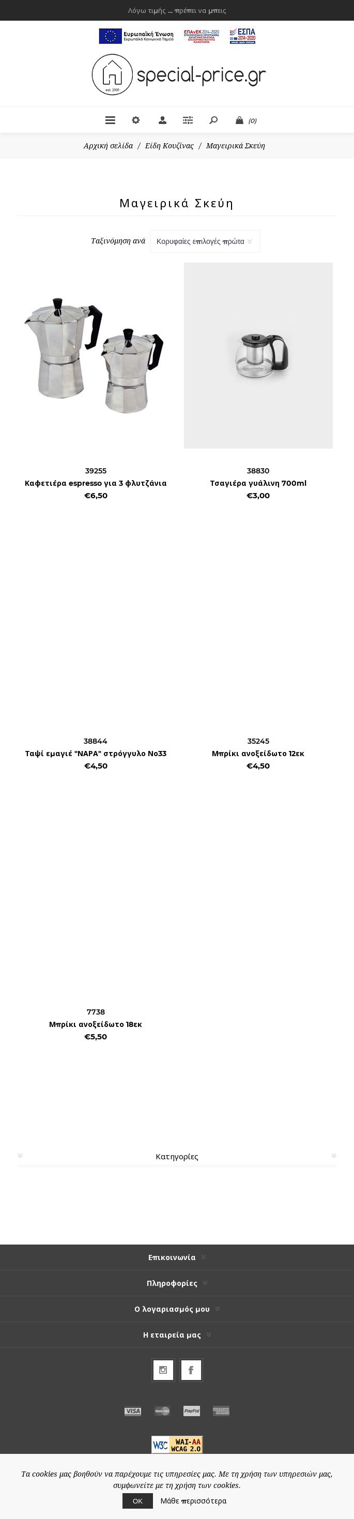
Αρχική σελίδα (108, 146)
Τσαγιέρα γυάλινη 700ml (258, 483)
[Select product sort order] (205, 241)
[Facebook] (191, 1370)
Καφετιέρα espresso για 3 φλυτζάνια (96, 483)
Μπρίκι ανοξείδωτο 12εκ (258, 753)
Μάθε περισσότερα (193, 1501)
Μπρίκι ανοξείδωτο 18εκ (95, 1024)
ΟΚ (138, 1501)
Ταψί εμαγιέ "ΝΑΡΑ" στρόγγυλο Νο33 (95, 753)
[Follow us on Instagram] (163, 1370)
